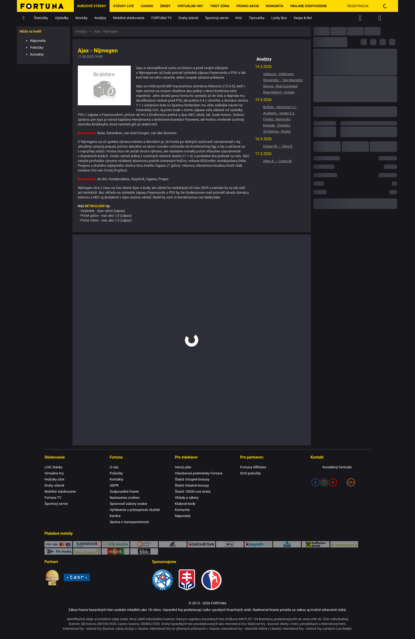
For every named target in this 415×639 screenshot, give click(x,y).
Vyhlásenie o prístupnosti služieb (135, 510)
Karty (58, 544)
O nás (114, 467)
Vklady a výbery (187, 498)
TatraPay (173, 544)
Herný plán (183, 467)
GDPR (114, 485)
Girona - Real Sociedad (280, 86)
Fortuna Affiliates (253, 467)
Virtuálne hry (190, 6)
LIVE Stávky (53, 467)
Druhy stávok (189, 18)
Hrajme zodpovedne (308, 6)
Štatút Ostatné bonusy (192, 485)
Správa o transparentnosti (129, 522)
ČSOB (287, 544)
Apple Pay (230, 544)
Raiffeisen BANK (316, 544)
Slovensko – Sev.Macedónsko (283, 80)
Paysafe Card (258, 544)
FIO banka (58, 551)
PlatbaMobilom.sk (344, 544)
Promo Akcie (247, 6)
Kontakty (37, 54)
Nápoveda (38, 41)
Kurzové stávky (91, 6)
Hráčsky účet (54, 479)
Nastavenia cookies (124, 498)
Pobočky (36, 47)
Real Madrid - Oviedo (279, 92)
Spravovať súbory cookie (128, 504)
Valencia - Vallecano (278, 74)
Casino (147, 6)
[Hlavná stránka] (45, 6)
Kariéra (115, 516)
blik (144, 551)
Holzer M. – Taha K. (278, 146)
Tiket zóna (219, 6)
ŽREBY (165, 6)
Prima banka (87, 551)
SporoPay (87, 544)
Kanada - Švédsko (276, 125)
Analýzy (100, 18)
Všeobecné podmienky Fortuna (198, 473)
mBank (115, 551)
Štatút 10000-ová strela (192, 491)
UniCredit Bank (201, 544)
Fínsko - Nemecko (277, 119)
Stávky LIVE (123, 6)
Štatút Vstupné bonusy (192, 479)
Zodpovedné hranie (124, 491)
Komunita (274, 6)
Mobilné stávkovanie (128, 18)
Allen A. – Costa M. (277, 161)
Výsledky (62, 18)
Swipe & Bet (303, 18)
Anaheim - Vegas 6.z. (279, 113)
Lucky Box (279, 18)
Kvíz (239, 18)
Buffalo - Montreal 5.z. (280, 107)
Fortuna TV (52, 498)
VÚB (115, 544)
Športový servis (217, 18)
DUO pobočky (250, 473)
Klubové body (185, 504)
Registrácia (357, 6)
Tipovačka (256, 18)
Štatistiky (41, 18)
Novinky (81, 18)
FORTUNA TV (161, 18)
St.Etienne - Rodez (277, 131)
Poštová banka (144, 544)
